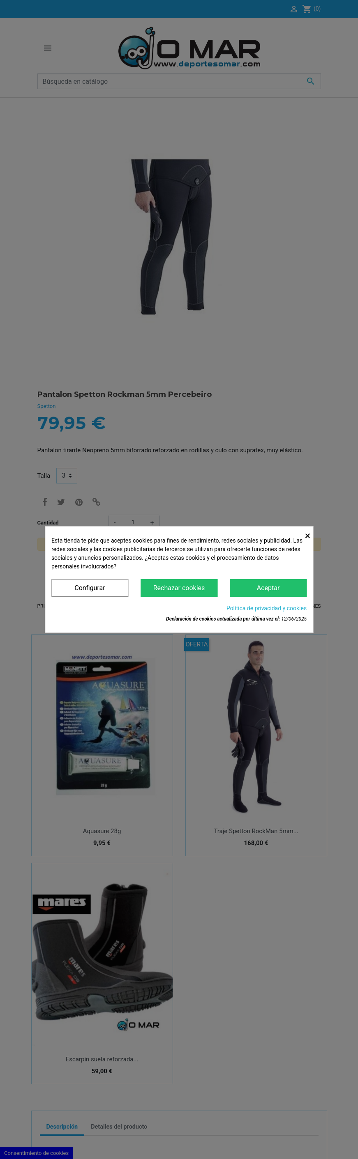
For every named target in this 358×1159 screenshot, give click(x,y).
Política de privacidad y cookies (266, 608)
